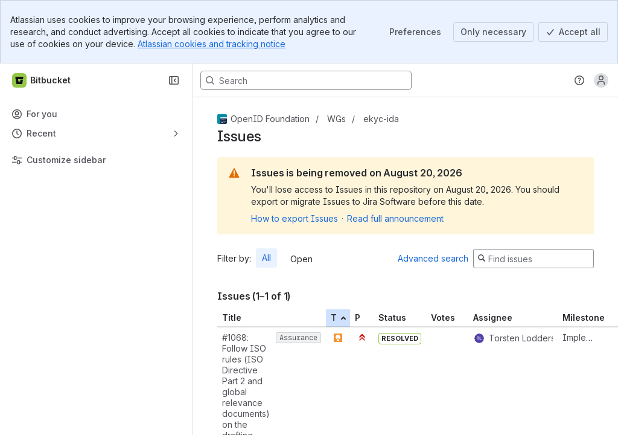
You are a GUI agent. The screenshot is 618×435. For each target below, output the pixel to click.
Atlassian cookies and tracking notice (211, 44)
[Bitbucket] (42, 80)
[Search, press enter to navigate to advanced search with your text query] (306, 80)
